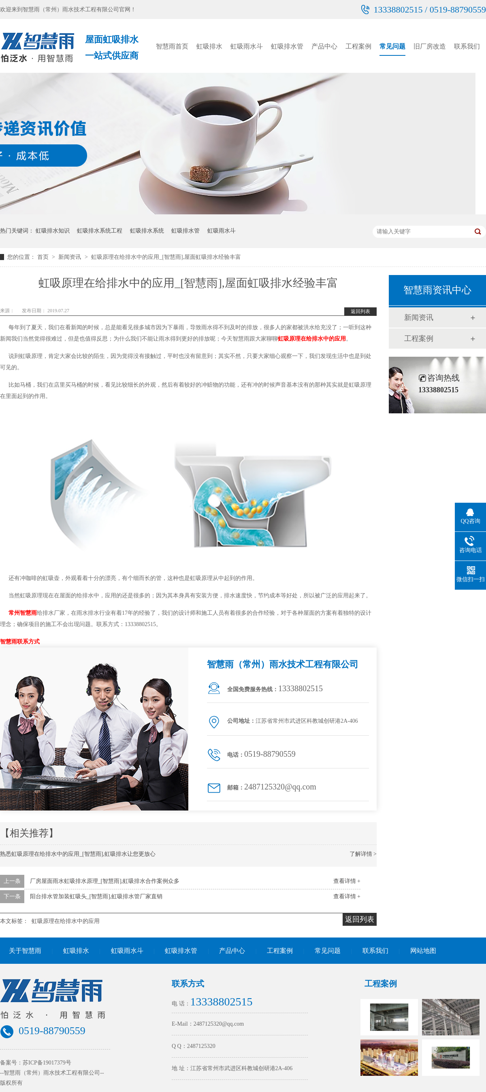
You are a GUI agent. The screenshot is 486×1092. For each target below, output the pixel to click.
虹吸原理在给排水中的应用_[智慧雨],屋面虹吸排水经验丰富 (166, 257)
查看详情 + (346, 881)
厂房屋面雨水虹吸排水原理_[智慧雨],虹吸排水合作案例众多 (105, 881)
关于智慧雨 (25, 950)
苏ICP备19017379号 (47, 1063)
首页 (43, 257)
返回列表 (360, 311)
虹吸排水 (209, 46)
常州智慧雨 (23, 613)
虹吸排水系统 (147, 231)
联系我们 (467, 46)
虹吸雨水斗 (246, 46)
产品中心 (324, 46)
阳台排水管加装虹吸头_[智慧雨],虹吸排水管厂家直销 (96, 896)
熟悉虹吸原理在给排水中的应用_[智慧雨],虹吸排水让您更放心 (78, 854)
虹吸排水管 (287, 46)
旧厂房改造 (430, 46)
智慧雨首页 (172, 46)
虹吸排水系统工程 (99, 231)
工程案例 (358, 46)
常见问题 (392, 46)
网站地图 (423, 950)
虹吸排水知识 (53, 231)
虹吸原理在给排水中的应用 (312, 339)
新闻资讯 (70, 257)
